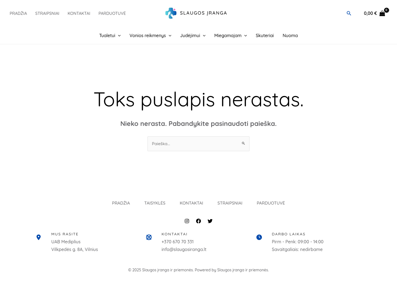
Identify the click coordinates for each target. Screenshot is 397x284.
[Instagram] (186, 225)
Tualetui (110, 35)
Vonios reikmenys (150, 35)
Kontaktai (79, 13)
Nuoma (290, 35)
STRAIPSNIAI (233, 205)
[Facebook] (198, 225)
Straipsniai (47, 13)
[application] (118, 35)
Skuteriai (265, 35)
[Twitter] (210, 225)
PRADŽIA (18, 13)
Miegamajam (230, 35)
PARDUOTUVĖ (112, 13)
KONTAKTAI (191, 205)
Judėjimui (192, 35)
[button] (349, 13)
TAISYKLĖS (151, 205)
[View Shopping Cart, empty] (374, 13)
